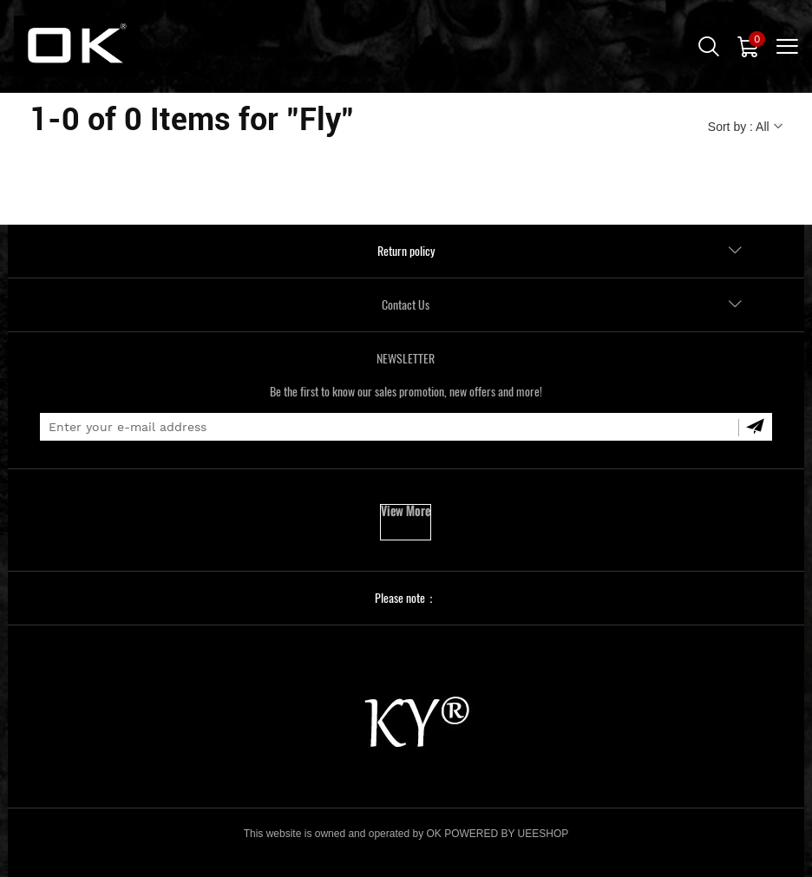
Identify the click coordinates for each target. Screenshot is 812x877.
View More (405, 512)
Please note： (406, 598)
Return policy (406, 251)
